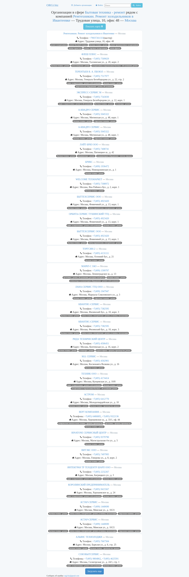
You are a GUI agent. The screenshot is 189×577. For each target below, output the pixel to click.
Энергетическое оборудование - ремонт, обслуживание (94, 86)
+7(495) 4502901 (100, 360)
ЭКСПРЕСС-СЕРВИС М (89, 92)
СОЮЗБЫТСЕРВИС (89, 554)
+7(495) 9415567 (100, 489)
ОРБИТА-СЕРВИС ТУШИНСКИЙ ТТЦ (89, 214)
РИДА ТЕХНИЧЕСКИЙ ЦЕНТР (89, 339)
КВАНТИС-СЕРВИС (88, 304)
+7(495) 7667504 (100, 541)
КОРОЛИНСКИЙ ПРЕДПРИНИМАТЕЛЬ (89, 485)
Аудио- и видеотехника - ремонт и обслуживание (84, 83)
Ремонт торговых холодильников (95, 48)
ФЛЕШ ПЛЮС (88, 54)
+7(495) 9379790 (100, 437)
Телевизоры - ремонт (123, 104)
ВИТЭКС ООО (88, 450)
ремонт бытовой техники (78, 45)
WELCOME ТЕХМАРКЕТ (89, 179)
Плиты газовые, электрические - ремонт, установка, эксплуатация (105, 315)
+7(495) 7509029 (100, 58)
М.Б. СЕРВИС (89, 356)
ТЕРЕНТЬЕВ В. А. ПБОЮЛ (89, 72)
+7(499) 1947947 (100, 291)
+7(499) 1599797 (100, 270)
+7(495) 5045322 (100, 114)
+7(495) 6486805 (92, 416)
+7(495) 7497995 (100, 454)
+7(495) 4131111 (101, 253)
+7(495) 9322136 (110, 416)
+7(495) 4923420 (100, 201)
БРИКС (89, 162)
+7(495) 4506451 (100, 343)
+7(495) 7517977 (100, 76)
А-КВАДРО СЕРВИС (89, 110)
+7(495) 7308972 (100, 183)
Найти (137, 5)
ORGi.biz (52, 5)
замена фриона (115, 48)
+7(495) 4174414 (100, 378)
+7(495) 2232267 (100, 472)
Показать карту (93, 26)
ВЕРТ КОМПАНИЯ (89, 412)
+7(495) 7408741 (100, 149)
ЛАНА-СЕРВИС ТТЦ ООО (89, 287)
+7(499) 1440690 (100, 506)
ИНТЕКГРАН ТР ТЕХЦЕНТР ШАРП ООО (88, 467)
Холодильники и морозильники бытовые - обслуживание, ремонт (115, 65)
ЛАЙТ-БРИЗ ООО (89, 144)
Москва (130, 20)
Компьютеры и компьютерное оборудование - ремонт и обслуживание (94, 281)
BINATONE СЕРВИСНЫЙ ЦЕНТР (88, 433)
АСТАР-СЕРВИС (89, 502)
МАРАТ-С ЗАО (88, 266)
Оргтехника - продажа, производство (118, 423)
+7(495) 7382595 (100, 308)
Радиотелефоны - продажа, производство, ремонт (113, 350)
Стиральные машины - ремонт (105, 121)
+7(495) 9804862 (92, 558)
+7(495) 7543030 (100, 97)
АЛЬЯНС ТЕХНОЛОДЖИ (89, 537)
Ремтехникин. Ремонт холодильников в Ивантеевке (88, 33)
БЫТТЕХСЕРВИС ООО (89, 197)
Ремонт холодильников (59, 45)
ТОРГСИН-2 (89, 249)
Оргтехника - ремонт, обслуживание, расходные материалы (84, 277)
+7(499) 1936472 (100, 166)
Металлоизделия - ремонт (81, 65)
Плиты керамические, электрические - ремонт (105, 208)
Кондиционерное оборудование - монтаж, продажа (114, 156)
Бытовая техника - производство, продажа (105, 406)
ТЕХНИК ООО (89, 374)
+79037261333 (96, 38)
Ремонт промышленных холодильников (124, 45)
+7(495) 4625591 (110, 558)
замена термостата (75, 48)
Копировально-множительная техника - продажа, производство (80, 423)
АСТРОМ (89, 394)
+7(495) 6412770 (100, 399)
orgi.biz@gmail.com (71, 576)
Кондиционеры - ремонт (86, 156)
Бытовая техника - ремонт (105, 12)
